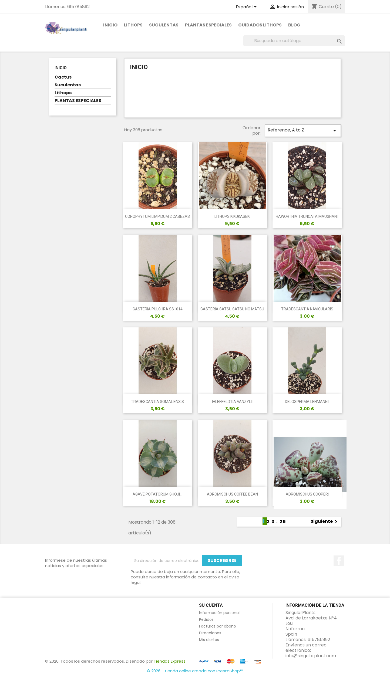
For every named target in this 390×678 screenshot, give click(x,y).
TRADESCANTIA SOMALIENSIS (157, 401)
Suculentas (164, 25)
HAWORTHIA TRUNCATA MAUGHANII (307, 216)
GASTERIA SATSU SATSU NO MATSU (232, 309)
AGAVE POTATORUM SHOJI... (157, 494)
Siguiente (325, 521)
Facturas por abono (217, 626)
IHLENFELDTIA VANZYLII (232, 401)
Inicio (110, 25)
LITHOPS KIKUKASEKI (232, 216)
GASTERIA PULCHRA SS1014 (158, 309)
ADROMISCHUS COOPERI (307, 494)
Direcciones (210, 633)
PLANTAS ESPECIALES (208, 25)
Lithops (133, 25)
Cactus (63, 77)
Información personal (219, 612)
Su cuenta (211, 605)
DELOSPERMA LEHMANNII (307, 401)
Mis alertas (209, 639)
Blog (294, 25)
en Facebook (339, 560)
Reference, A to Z (303, 130)
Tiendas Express (170, 661)
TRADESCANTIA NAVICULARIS (307, 309)
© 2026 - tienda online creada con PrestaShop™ (195, 671)
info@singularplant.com (310, 656)
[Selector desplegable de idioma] (247, 7)
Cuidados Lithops (260, 25)
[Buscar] (294, 40)
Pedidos (206, 619)
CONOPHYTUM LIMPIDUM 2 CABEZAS (157, 216)
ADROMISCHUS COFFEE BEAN (232, 494)
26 (283, 521)
